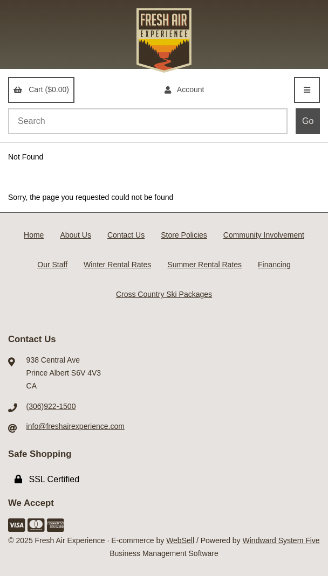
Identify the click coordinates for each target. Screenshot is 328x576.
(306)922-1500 (51, 406)
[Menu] (307, 90)
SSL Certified (47, 479)
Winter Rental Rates (117, 264)
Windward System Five (281, 540)
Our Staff (52, 264)
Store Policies (184, 235)
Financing (274, 264)
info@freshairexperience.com (75, 426)
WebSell (180, 540)
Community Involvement (263, 235)
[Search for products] (148, 121)
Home (34, 235)
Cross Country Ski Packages (164, 294)
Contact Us (126, 235)
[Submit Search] (308, 121)
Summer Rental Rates (204, 264)
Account (184, 89)
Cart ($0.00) (41, 89)
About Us (75, 235)
